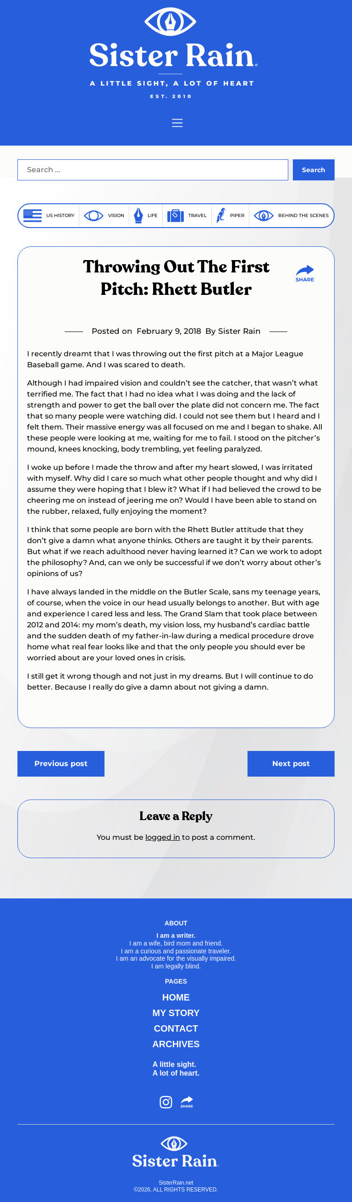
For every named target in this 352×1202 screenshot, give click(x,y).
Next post (291, 763)
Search (313, 170)
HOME (176, 997)
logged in (162, 837)
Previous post (61, 763)
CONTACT (176, 1028)
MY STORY (176, 1013)
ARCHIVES (175, 1044)
